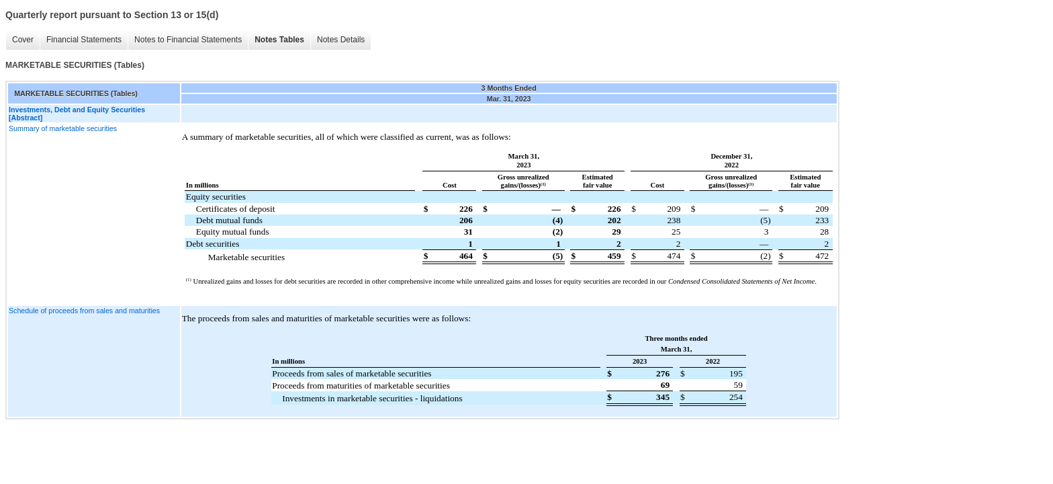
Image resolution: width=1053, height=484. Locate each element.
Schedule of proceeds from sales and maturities (84, 311)
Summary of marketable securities (63, 128)
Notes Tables (279, 39)
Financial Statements (84, 39)
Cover (23, 39)
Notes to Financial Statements (188, 39)
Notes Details (341, 39)
